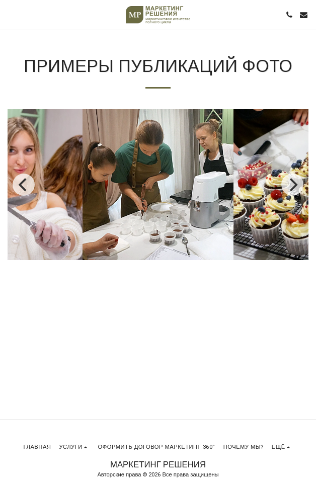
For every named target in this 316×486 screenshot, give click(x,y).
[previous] (24, 185)
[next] (292, 185)
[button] (11, 14)
